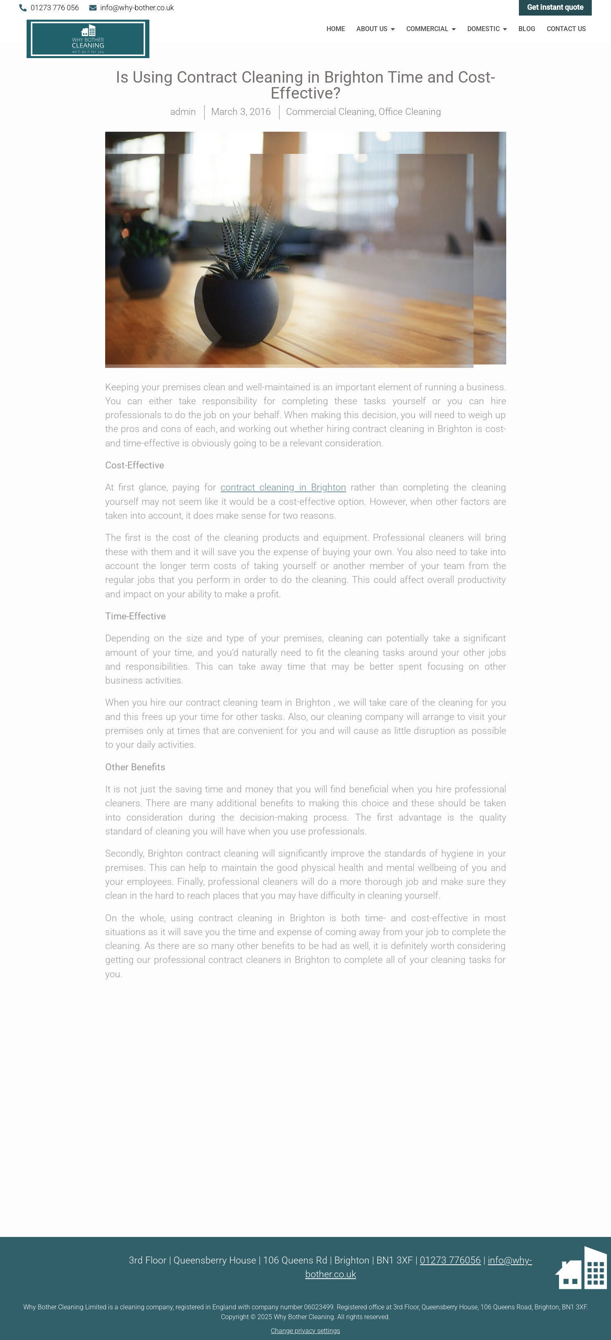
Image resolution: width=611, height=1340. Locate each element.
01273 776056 (450, 1260)
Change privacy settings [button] (305, 1331)
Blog (527, 28)
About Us (376, 28)
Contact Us (566, 28)
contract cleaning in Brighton (283, 223)
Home (336, 28)
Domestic (487, 28)
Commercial (431, 28)
